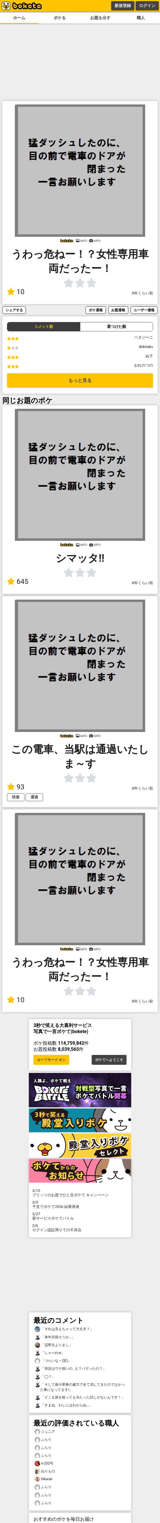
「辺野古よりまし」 (53, 1345)
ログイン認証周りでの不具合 (80, 1227)
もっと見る (80, 380)
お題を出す (100, 17)
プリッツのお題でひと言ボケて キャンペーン (80, 1192)
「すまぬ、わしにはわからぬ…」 (63, 1405)
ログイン (147, 5)
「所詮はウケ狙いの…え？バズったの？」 (70, 1368)
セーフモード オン (51, 1060)
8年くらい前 (142, 293)
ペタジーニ (143, 337)
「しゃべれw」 (50, 1353)
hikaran (43, 1479)
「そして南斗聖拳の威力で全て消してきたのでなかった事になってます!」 (80, 1387)
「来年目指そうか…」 (55, 1337)
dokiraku (146, 346)
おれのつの (143, 365)
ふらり (43, 1439)
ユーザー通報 (144, 310)
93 (15, 787)
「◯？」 (45, 1377)
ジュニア (45, 1432)
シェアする (14, 310)
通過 (34, 797)
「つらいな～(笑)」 (53, 1361)
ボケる (60, 17)
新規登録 (123, 5)
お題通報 (118, 310)
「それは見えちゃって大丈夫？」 (64, 1329)
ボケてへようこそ (109, 1060)
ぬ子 (149, 356)
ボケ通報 (96, 310)
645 (17, 581)
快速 (15, 797)
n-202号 (44, 1463)
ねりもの (45, 1471)
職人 (141, 17)
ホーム (19, 17)
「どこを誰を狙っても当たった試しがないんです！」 (80, 1397)
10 (15, 292)
